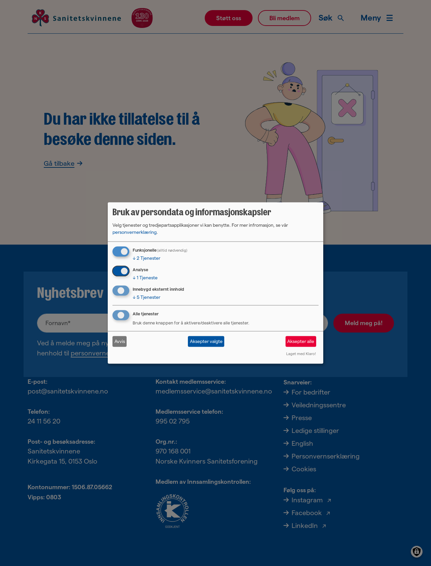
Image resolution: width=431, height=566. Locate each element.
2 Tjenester (146, 258)
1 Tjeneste (145, 277)
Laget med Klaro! (301, 353)
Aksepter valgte (206, 341)
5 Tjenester (146, 297)
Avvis (119, 341)
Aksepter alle (300, 341)
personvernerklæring (134, 232)
